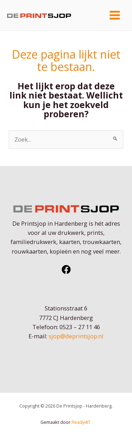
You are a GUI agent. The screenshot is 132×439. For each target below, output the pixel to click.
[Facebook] (66, 269)
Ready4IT (81, 422)
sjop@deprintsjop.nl (76, 336)
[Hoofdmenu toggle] (114, 15)
